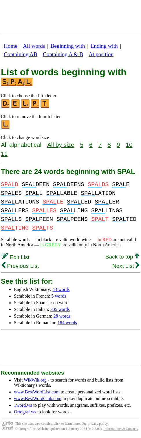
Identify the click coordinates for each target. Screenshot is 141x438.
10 (129, 144)
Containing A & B (63, 54)
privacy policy (97, 423)
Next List (125, 266)
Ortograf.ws (25, 411)
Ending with (104, 46)
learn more (72, 423)
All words (34, 46)
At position (101, 54)
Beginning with (68, 46)
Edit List (16, 257)
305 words (60, 309)
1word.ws (23, 405)
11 (4, 153)
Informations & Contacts (120, 429)
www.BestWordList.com (37, 391)
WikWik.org (35, 379)
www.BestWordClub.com (37, 398)
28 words (61, 316)
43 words (60, 289)
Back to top (122, 257)
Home (10, 46)
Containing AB (20, 54)
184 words (67, 322)
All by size (60, 144)
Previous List (20, 266)
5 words (58, 296)
